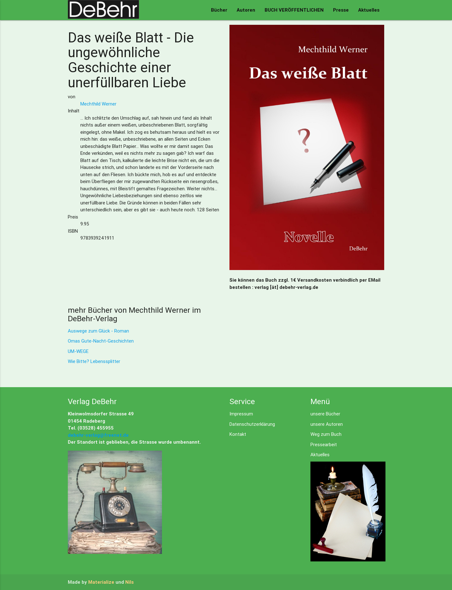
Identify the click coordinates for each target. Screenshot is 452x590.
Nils (129, 582)
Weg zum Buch (326, 434)
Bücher (219, 10)
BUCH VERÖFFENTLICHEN (294, 10)
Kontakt (237, 434)
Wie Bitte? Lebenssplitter (94, 361)
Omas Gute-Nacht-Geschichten (101, 341)
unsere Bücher (325, 414)
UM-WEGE (78, 351)
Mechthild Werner (98, 104)
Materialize (101, 582)
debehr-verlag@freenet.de (98, 435)
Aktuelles (368, 10)
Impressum (241, 414)
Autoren (246, 10)
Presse (341, 10)
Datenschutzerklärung (252, 424)
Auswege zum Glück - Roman (98, 331)
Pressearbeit (323, 444)
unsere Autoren (326, 424)
